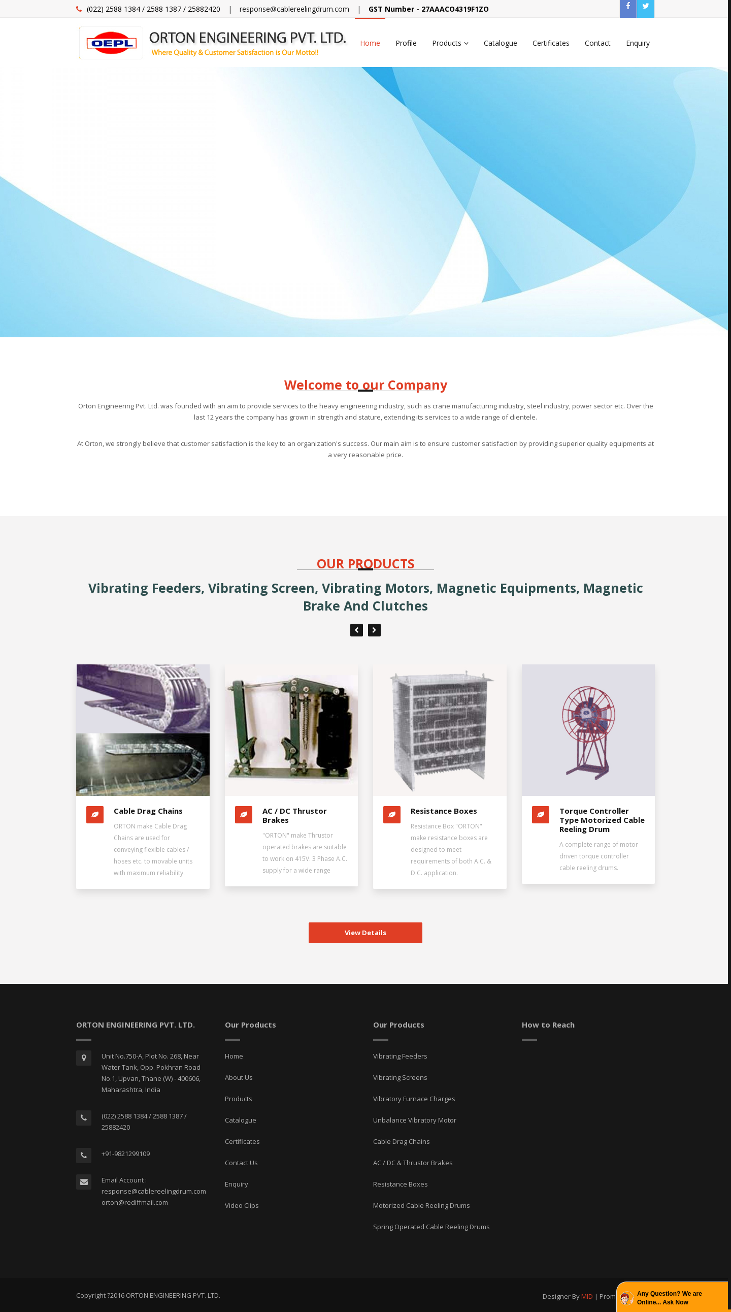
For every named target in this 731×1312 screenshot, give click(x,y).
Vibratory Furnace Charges (414, 1098)
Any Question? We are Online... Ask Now (669, 1298)
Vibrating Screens (400, 1077)
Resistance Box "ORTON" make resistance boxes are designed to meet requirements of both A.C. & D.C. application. (451, 849)
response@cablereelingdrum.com (294, 9)
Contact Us (241, 1162)
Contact (598, 43)
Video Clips (242, 1205)
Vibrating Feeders (400, 1056)
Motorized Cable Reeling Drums (421, 1205)
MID (587, 1296)
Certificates (551, 43)
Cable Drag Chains (148, 811)
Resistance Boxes (444, 811)
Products (450, 43)
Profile (406, 43)
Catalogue (500, 43)
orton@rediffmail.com (135, 1202)
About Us (239, 1077)
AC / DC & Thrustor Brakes (413, 1162)
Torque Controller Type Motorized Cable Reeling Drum (602, 820)
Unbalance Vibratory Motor (414, 1120)
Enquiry (638, 43)
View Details (365, 932)
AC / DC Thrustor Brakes (294, 815)
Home (370, 43)
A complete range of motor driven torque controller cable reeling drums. (598, 856)
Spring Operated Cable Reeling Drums (431, 1226)
